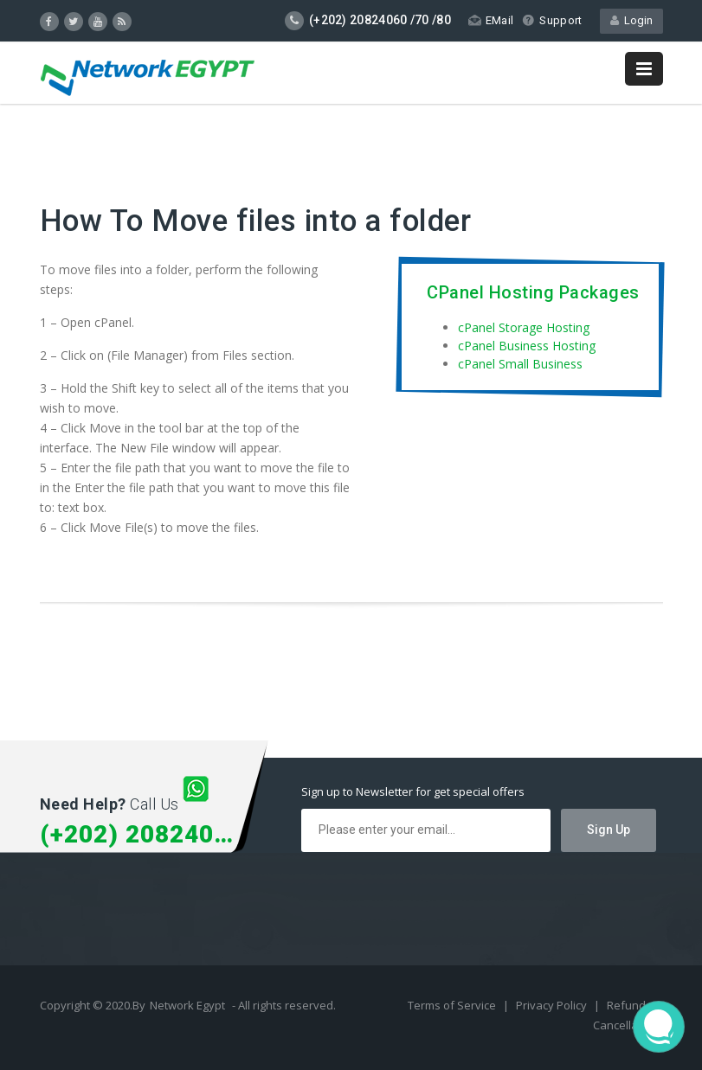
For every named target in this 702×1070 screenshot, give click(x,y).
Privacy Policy (552, 1005)
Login (631, 20)
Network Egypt (187, 1005)
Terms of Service (453, 1005)
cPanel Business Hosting (527, 345)
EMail (491, 20)
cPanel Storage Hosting (523, 327)
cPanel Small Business (520, 364)
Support (552, 20)
